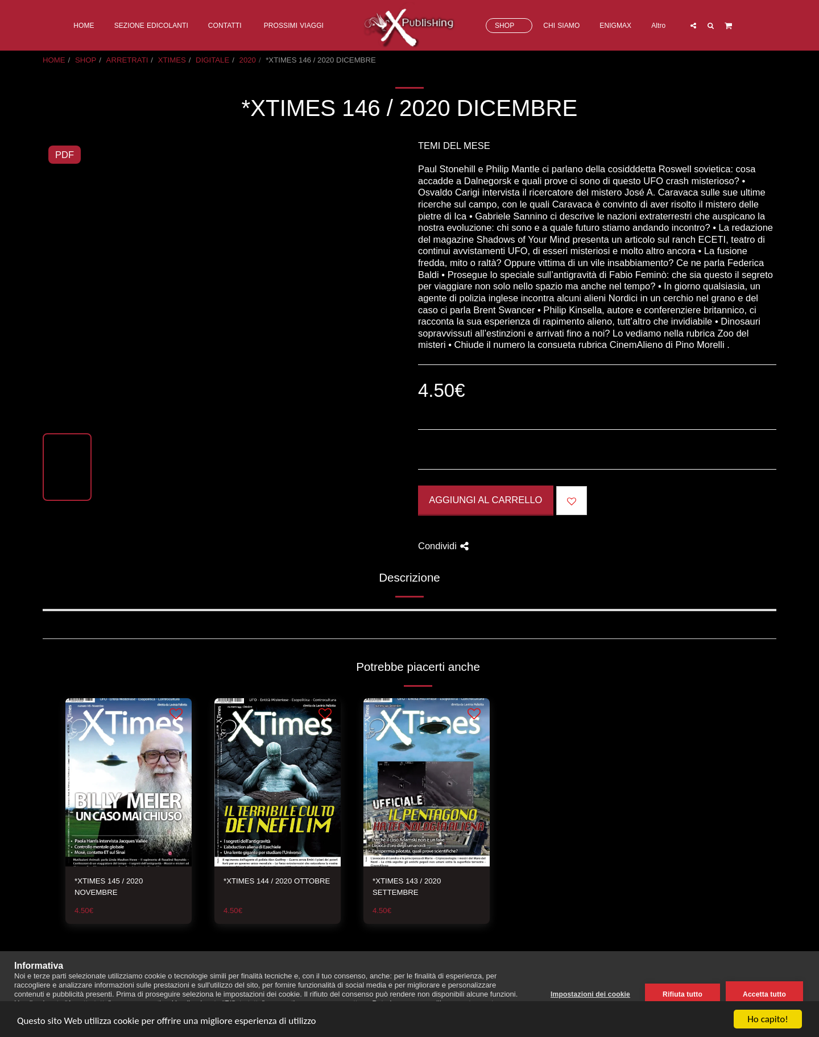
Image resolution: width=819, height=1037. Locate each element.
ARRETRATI (127, 60)
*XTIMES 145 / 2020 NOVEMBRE (109, 887)
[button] (693, 25)
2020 (247, 60)
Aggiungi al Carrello (485, 500)
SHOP (85, 60)
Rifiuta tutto (682, 994)
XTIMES (172, 60)
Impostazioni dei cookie (590, 994)
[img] (128, 782)
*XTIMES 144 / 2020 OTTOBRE (277, 881)
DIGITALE (212, 60)
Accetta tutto (764, 994)
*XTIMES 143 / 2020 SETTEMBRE (407, 887)
